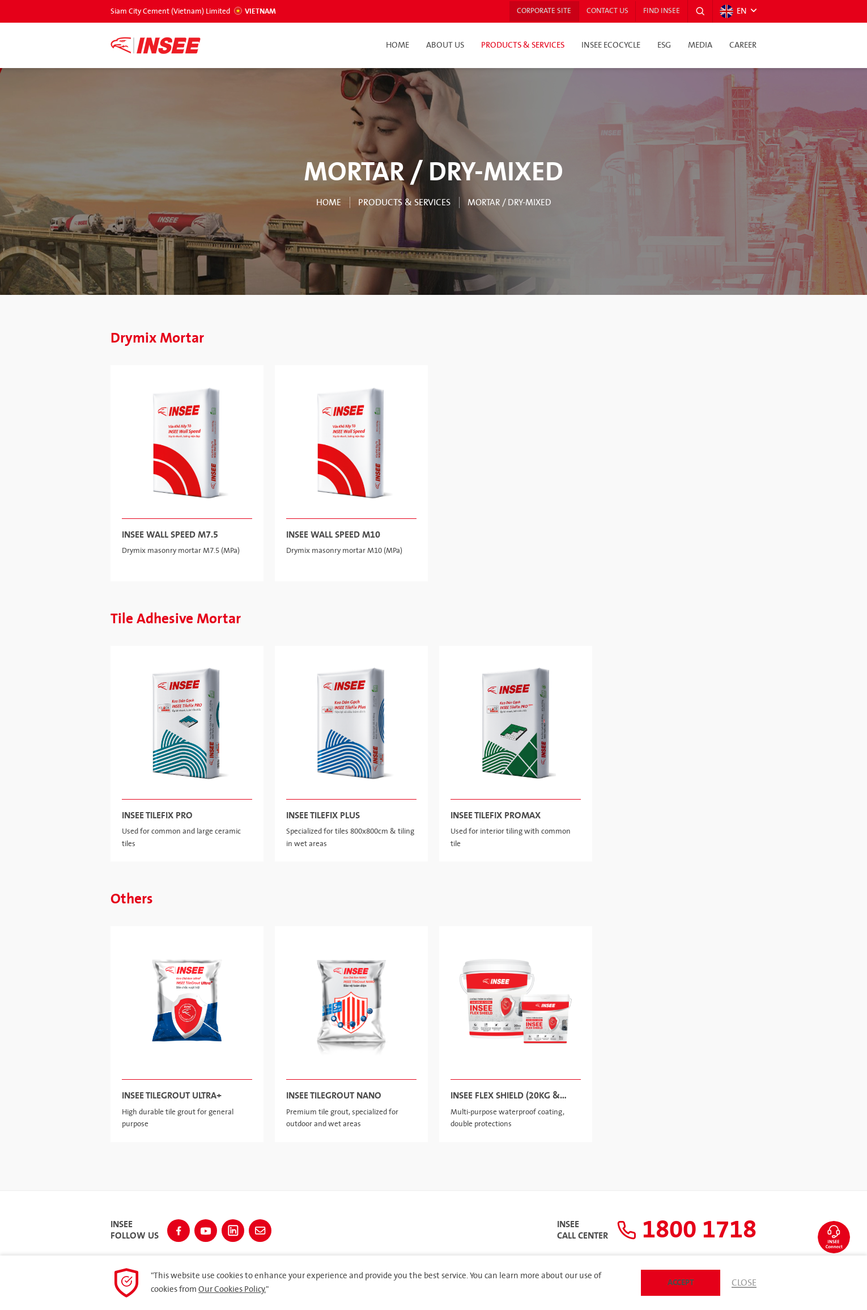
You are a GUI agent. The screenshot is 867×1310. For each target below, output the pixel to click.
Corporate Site (536, 11)
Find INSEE (659, 11)
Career (742, 45)
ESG (664, 45)
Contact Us (602, 11)
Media (700, 45)
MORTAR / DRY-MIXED (510, 202)
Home (397, 45)
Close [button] (744, 1283)
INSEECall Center (571, 1229)
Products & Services (522, 45)
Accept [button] (681, 1282)
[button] (699, 11)
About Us (445, 45)
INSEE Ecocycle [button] (610, 45)
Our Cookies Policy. (232, 1289)
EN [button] (732, 11)
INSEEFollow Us (134, 1229)
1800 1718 (681, 1229)
